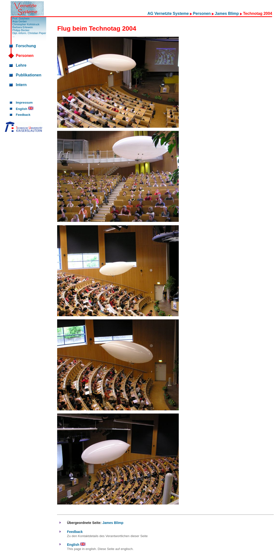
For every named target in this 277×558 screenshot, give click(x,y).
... (13, 36)
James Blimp (227, 13)
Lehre (21, 65)
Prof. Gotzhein (20, 18)
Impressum (24, 102)
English (24, 109)
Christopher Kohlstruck (25, 24)
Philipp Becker (20, 30)
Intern (21, 85)
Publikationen (28, 75)
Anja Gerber (19, 21)
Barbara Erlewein (22, 27)
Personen (202, 13)
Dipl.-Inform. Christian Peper (29, 33)
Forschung (26, 46)
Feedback (23, 115)
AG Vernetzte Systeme (168, 13)
